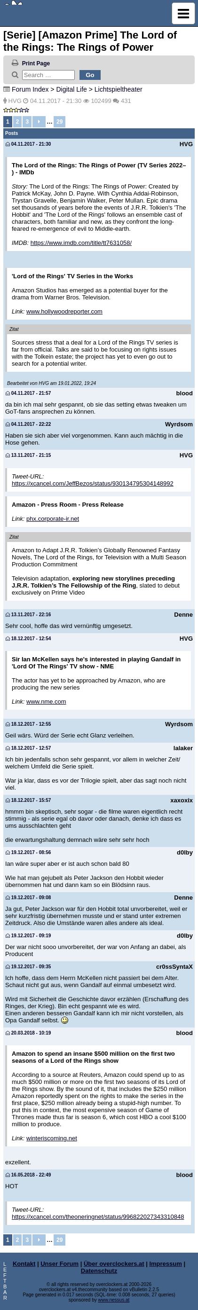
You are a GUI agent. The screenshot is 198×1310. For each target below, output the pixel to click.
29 (59, 121)
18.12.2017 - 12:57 (28, 748)
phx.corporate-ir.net (52, 518)
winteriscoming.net (51, 1138)
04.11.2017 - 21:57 (28, 393)
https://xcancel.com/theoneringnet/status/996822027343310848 (98, 1216)
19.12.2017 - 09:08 (28, 897)
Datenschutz (99, 1270)
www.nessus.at (114, 1299)
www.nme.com (46, 701)
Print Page (36, 63)
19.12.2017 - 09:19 (28, 935)
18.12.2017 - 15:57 (28, 800)
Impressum (165, 1263)
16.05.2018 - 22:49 (28, 1174)
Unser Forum (59, 1263)
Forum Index (30, 89)
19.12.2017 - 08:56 (28, 852)
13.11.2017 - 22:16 (28, 614)
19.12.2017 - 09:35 (28, 966)
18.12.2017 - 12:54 (28, 638)
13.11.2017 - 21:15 (28, 455)
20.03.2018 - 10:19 (28, 1032)
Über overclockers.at (114, 1263)
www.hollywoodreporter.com (64, 311)
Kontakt (24, 1263)
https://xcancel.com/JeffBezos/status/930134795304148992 (93, 483)
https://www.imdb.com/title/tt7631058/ (81, 242)
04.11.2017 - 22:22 (28, 424)
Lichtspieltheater (119, 89)
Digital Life (71, 89)
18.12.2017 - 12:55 (28, 724)
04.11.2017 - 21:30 (28, 144)
